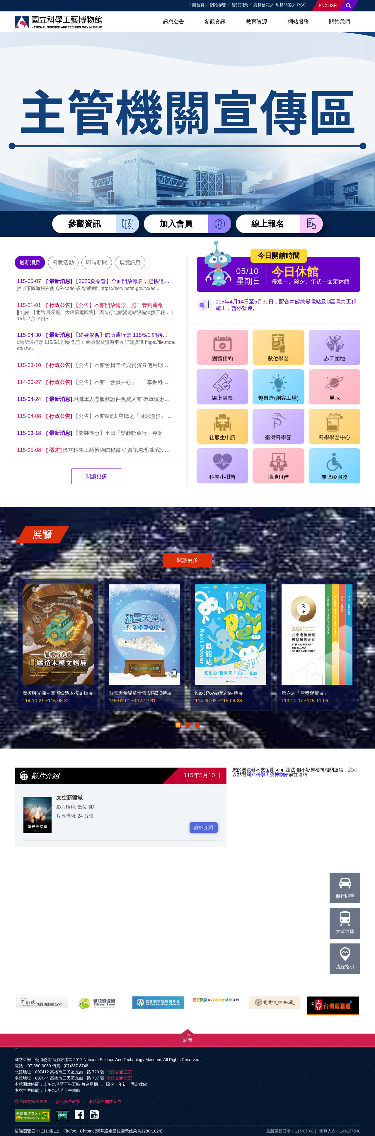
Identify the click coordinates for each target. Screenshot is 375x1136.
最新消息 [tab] (29, 262)
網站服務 (298, 22)
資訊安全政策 (68, 1101)
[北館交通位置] (118, 1072)
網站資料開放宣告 (104, 1101)
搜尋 (349, 5)
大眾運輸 (345, 921)
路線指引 (345, 956)
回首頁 (198, 5)
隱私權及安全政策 (31, 1101)
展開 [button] (187, 1040)
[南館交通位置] (118, 1078)
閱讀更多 (96, 476)
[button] (178, 725)
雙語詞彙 (240, 5)
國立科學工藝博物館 (267, 774)
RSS (301, 5)
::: (189, 5)
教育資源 (256, 22)
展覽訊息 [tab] (130, 262)
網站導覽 (218, 5)
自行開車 (345, 885)
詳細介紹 (203, 827)
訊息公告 (173, 22)
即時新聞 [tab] (96, 262)
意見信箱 (261, 5)
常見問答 (283, 5)
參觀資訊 (215, 22)
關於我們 (339, 22)
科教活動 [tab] (63, 262)
